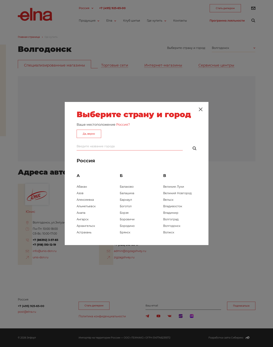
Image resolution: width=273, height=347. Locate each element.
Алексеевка (85, 200)
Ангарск (82, 219)
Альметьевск (86, 206)
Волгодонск (171, 226)
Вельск (168, 200)
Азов (80, 193)
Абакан (82, 186)
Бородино (127, 226)
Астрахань (84, 232)
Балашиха (127, 193)
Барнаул (126, 200)
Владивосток (172, 206)
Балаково (127, 186)
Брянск (125, 232)
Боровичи (127, 219)
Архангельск (86, 226)
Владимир (170, 213)
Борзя (124, 213)
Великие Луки (173, 186)
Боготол (126, 206)
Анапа (81, 213)
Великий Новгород (177, 193)
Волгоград (171, 219)
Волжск (168, 232)
